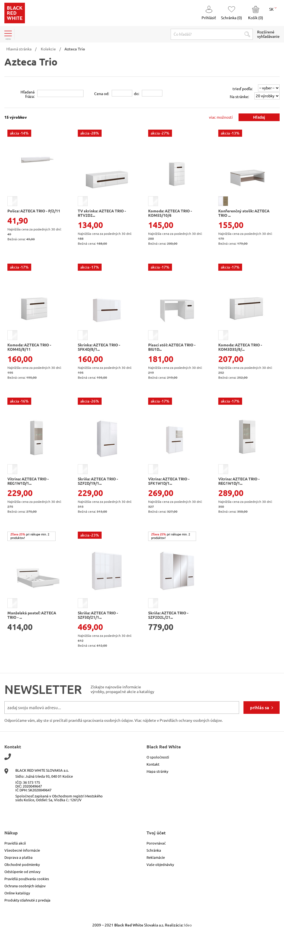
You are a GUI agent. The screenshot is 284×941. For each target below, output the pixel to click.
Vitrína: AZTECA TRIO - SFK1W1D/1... (169, 481)
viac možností (221, 117)
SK (273, 9)
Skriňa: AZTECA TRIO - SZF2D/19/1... (98, 481)
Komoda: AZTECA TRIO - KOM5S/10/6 (170, 213)
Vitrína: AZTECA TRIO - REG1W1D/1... (28, 481)
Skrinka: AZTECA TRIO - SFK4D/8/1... (99, 347)
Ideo (188, 925)
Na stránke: (239, 97)
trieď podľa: (243, 89)
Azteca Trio (74, 49)
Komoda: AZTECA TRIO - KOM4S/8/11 (29, 347)
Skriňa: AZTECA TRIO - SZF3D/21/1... (98, 615)
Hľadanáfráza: (28, 94)
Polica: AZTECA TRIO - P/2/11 (33, 211)
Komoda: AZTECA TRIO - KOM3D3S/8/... (240, 347)
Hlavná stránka (18, 49)
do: (136, 94)
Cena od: (101, 94)
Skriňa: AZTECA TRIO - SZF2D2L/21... (168, 615)
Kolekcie (48, 49)
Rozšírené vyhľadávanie (268, 34)
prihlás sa (259, 707)
